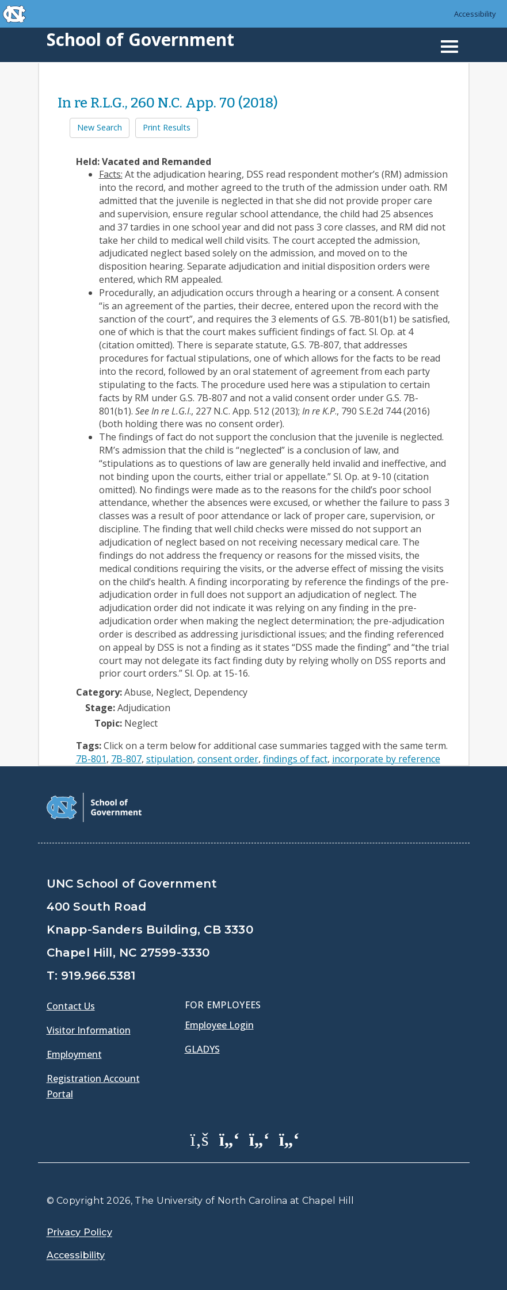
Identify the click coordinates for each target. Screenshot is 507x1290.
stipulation (169, 758)
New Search (99, 127)
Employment (74, 1054)
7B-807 (126, 758)
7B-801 (91, 758)
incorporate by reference (386, 758)
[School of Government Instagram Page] (289, 1138)
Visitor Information (89, 1030)
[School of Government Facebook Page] (199, 1138)
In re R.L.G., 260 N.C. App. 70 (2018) (168, 103)
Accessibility (475, 14)
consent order (227, 758)
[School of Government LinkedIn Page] (259, 1138)
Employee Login (219, 1025)
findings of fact (295, 758)
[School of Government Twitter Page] (229, 1138)
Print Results (166, 127)
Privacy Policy (79, 1232)
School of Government (140, 39)
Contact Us (71, 1006)
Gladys (202, 1049)
